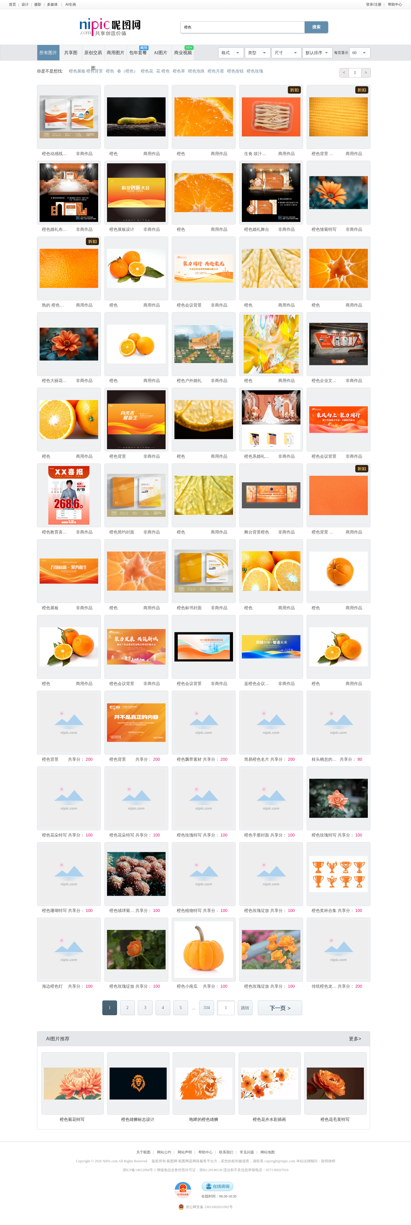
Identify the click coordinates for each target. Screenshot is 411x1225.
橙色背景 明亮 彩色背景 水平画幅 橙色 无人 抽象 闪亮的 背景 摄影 (324, 532)
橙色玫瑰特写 (189, 835)
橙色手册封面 (256, 835)
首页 (12, 4)
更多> (355, 1038)
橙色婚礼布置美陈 (54, 229)
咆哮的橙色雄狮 (203, 1119)
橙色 (113, 153)
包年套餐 (138, 50)
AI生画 (70, 4)
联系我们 (226, 1152)
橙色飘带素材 (189, 759)
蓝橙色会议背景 (257, 683)
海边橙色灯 (52, 986)
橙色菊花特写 (72, 1119)
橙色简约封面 (121, 532)
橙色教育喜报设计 (54, 532)
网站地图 (267, 1152)
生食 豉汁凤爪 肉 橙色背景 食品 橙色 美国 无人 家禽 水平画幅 (257, 153)
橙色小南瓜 (187, 986)
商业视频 (184, 50)
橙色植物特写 (189, 910)
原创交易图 (93, 55)
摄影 (37, 4)
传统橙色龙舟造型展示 (324, 986)
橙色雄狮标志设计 (137, 1119)
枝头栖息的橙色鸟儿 (324, 759)
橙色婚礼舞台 (256, 229)
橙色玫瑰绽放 (256, 910)
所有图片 (48, 52)
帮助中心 (395, 4)
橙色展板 (50, 607)
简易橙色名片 (256, 759)
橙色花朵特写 (54, 835)
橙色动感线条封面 (54, 153)
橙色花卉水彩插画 (269, 1119)
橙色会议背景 (189, 305)
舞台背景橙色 (256, 532)
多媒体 (52, 4)
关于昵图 (143, 1152)
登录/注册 (373, 4)
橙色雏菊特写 (324, 229)
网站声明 (185, 1152)
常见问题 (247, 1152)
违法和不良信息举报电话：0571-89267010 (255, 1170)
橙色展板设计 (121, 229)
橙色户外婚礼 (189, 380)
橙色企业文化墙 (324, 380)
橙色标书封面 (189, 607)
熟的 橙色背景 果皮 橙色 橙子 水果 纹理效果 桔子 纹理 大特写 (54, 305)
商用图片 (115, 52)
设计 (25, 4)
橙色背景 (117, 456)
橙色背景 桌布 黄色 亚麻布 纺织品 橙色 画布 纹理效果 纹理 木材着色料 (324, 153)
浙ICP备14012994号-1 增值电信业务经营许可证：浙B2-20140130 (173, 1170)
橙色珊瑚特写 (54, 910)
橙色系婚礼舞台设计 (257, 456)
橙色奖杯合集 (324, 910)
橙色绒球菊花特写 (122, 910)
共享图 (70, 52)
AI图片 (160, 52)
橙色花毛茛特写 (335, 1119)
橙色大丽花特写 (54, 380)
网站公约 (164, 1152)
